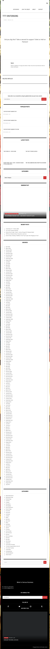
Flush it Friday (8, 509)
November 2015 (9, 457)
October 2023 (8, 297)
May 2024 (8, 285)
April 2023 (8, 307)
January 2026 (9, 251)
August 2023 (8, 300)
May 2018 (8, 406)
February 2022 (9, 331)
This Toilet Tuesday (10, 547)
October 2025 (8, 256)
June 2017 (8, 425)
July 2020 (8, 363)
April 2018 (8, 408)
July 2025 (8, 261)
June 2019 (8, 385)
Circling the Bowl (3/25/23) (11, 640)
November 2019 (9, 376)
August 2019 (8, 381)
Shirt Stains (8, 541)
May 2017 (8, 427)
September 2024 (9, 278)
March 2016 (8, 450)
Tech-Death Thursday (10, 544)
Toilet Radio (16, 213)
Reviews (7, 534)
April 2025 (8, 266)
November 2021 (9, 336)
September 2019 (9, 379)
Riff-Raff (8, 539)
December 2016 (9, 435)
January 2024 (9, 292)
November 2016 (9, 437)
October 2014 (8, 479)
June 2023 (8, 304)
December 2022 (9, 314)
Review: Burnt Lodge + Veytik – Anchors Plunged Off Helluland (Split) (20, 232)
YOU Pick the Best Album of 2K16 (10, 120)
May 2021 (8, 346)
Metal (6, 213)
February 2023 (9, 310)
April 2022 (8, 327)
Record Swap (8, 531)
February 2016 (9, 452)
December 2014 (9, 476)
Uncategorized (9, 551)
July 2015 (8, 464)
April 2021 (8, 347)
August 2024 (8, 280)
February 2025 (9, 270)
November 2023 (9, 295)
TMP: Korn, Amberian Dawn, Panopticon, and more (36, 162)
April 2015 (8, 469)
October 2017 (8, 418)
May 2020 (8, 366)
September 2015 (9, 460)
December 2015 (9, 455)
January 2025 (9, 272)
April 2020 (8, 368)
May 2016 (8, 447)
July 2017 (8, 423)
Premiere (8, 529)
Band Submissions (9, 495)
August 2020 (8, 361)
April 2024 (8, 287)
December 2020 (9, 354)
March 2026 (8, 248)
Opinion (7, 527)
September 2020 (9, 359)
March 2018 (8, 410)
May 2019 (8, 386)
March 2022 (8, 329)
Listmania (8, 514)
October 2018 (8, 398)
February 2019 (9, 391)
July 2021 (8, 342)
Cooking (7, 502)
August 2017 (8, 422)
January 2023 (9, 312)
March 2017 (8, 430)
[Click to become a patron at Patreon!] (25, 49)
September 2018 (9, 400)
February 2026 (9, 250)
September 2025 (9, 258)
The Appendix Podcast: (19, 215)
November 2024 (9, 275)
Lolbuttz (7, 515)
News (7, 522)
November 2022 (9, 315)
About (34, 9)
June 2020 (8, 364)
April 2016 (8, 449)
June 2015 (8, 465)
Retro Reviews (9, 532)
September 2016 (9, 440)
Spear (12, 63)
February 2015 (9, 472)
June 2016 (8, 445)
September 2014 (9, 481)
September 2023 (9, 299)
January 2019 (9, 393)
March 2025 (8, 268)
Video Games (8, 554)
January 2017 (9, 433)
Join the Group (26, 9)
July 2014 (8, 484)
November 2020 (9, 356)
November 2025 (9, 255)
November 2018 (9, 396)
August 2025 (8, 260)
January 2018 (9, 413)
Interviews (8, 512)
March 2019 (8, 390)
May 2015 (8, 467)
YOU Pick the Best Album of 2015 (10, 111)
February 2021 (9, 351)
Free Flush (8, 510)
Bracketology (8, 499)
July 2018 (8, 403)
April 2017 (8, 428)
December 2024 (9, 273)
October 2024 (8, 277)
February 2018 (9, 412)
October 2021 (8, 337)
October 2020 (8, 358)
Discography (8, 505)
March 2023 (8, 309)
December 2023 (9, 294)
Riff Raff (8, 537)
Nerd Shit (8, 519)
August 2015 (8, 462)
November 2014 (9, 477)
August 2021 (8, 341)
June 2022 (8, 324)
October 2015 (8, 459)
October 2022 (8, 317)
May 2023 (8, 305)
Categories (16, 9)
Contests (8, 500)
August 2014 (8, 482)
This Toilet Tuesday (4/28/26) (31, 151)
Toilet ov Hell (39, 647)
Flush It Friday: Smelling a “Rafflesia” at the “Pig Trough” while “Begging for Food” (22, 235)
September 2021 (9, 339)
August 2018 (8, 401)
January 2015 (9, 474)
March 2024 (8, 288)
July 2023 (8, 302)
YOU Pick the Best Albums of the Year (11, 129)
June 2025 (8, 263)
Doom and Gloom (9, 507)
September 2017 (9, 420)
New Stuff (10, 213)
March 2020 (8, 369)
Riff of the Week (9, 536)
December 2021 (9, 334)
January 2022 (9, 332)
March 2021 (8, 349)
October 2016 (8, 438)
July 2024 (8, 282)
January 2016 (9, 454)
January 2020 (9, 373)
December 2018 (9, 395)
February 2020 (9, 371)
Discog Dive (8, 504)
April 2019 (8, 388)
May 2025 (8, 265)
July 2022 (8, 322)
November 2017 (9, 417)
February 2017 (9, 432)
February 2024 (9, 290)
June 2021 (8, 344)
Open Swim (8, 525)
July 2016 (8, 444)
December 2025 (9, 253)
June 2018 (8, 405)
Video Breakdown (9, 552)
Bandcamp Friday (9, 497)
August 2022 (8, 320)
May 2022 (8, 325)
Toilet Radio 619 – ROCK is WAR (10, 151)
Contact (40, 9)
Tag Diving (8, 542)
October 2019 (8, 378)
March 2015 (8, 471)
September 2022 (9, 319)
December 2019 (9, 374)
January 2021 (9, 353)
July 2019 (8, 383)
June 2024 (8, 283)
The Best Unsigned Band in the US (13, 546)
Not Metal (8, 524)
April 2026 (8, 246)
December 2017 (9, 415)
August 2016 (8, 442)
